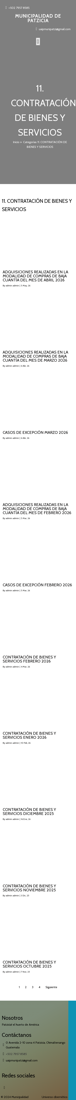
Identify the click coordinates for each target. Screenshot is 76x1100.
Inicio (16, 142)
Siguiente (51, 987)
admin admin (12, 285)
